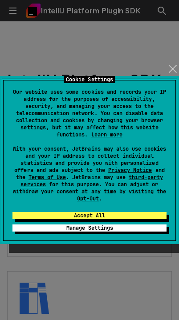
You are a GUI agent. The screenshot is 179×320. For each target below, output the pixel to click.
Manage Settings (89, 228)
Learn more (106, 134)
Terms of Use (47, 177)
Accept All (89, 215)
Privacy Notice (130, 170)
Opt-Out (88, 198)
